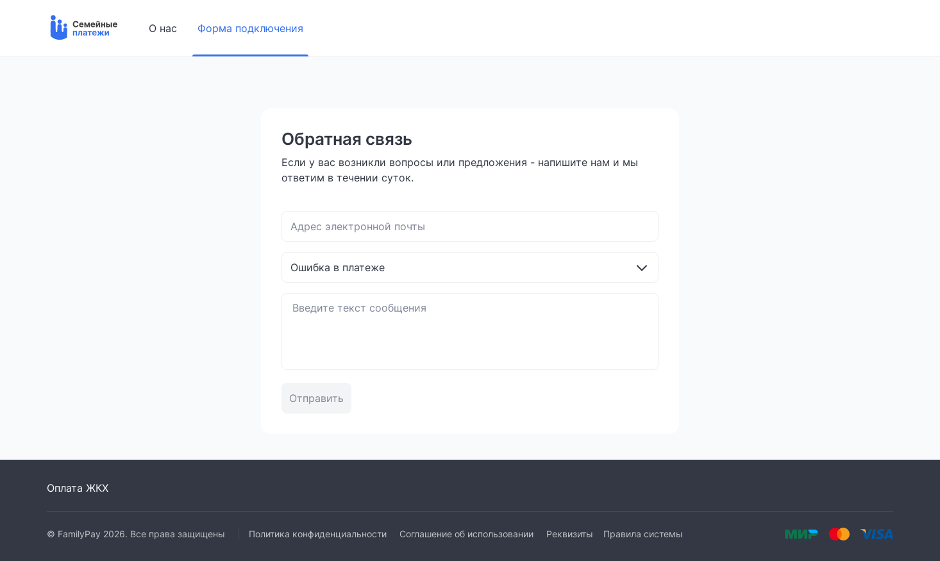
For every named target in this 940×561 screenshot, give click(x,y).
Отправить (316, 398)
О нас (163, 28)
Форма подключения (250, 28)
